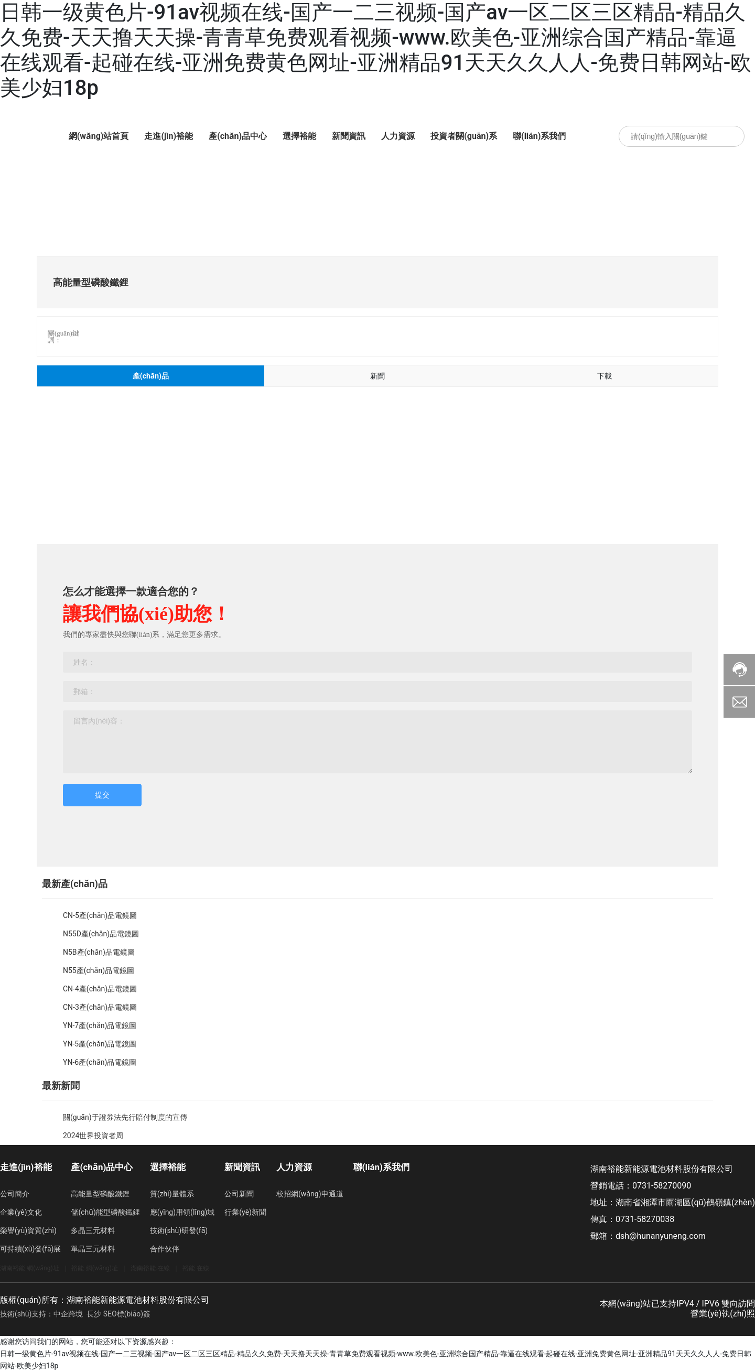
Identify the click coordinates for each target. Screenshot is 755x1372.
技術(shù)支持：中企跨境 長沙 (50, 1314)
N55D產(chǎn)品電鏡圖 (101, 934)
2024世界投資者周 (93, 1135)
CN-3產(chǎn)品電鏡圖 (100, 1007)
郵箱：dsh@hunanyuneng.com (648, 1236)
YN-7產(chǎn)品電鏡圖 (99, 1025)
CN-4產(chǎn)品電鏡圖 (100, 989)
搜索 (731, 136)
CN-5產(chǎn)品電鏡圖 (100, 915)
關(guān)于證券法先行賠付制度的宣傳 (125, 1117)
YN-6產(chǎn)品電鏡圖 (99, 1062)
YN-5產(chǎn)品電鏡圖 (99, 1044)
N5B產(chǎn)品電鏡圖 (99, 952)
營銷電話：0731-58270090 (640, 1186)
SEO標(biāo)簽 (126, 1314)
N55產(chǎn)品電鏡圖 (98, 970)
